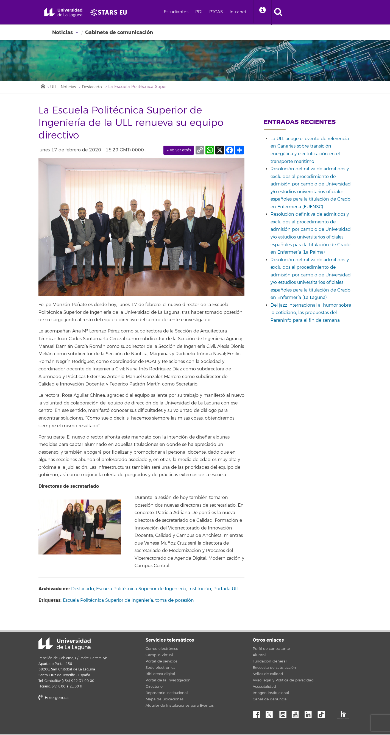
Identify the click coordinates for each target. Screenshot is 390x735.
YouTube (297, 713)
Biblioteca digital (160, 674)
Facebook (258, 713)
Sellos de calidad (268, 674)
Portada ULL (226, 589)
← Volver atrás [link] (178, 150)
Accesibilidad (264, 687)
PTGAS (226, 12)
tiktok (323, 713)
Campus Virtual (159, 655)
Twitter (271, 713)
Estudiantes (186, 12)
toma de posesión (174, 601)
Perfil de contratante (271, 649)
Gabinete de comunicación (119, 32)
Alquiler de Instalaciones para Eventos (180, 706)
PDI (209, 12)
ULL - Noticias (64, 87)
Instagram (284, 713)
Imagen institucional (271, 693)
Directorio (154, 687)
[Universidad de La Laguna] (116, 12)
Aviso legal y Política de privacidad (283, 681)
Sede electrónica (161, 668)
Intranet (248, 12)
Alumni (259, 655)
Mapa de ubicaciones (164, 700)
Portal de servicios (161, 662)
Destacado (96, 87)
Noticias (62, 32)
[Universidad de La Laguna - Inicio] (68, 12)
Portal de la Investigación (168, 681)
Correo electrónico (162, 649)
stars (79, 717)
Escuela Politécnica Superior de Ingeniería (141, 589)
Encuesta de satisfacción (274, 668)
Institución (199, 589)
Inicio (42, 86)
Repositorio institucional (167, 693)
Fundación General (270, 662)
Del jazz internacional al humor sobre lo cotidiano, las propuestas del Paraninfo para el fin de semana (311, 313)
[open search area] (290, 12)
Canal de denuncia (270, 700)
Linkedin (310, 713)
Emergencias (53, 698)
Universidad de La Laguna (64, 644)
